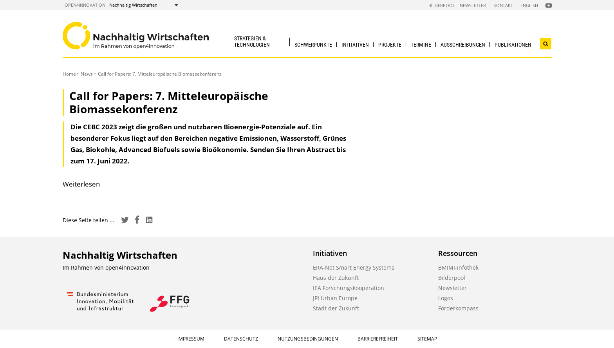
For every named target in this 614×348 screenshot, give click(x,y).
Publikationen (513, 45)
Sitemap (427, 338)
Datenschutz (241, 338)
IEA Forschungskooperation (348, 288)
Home (69, 74)
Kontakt (503, 5)
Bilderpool (441, 5)
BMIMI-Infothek (458, 267)
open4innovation (85, 5)
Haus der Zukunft (336, 277)
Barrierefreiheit (378, 338)
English (529, 5)
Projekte (389, 45)
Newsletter (473, 5)
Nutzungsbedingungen (308, 338)
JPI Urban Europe (335, 298)
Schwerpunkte (313, 45)
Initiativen (355, 45)
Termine (421, 45)
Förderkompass (458, 308)
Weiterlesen (81, 183)
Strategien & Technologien (252, 41)
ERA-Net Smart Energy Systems (353, 267)
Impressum (190, 338)
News (87, 74)
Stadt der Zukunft (336, 308)
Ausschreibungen (463, 45)
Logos (445, 298)
